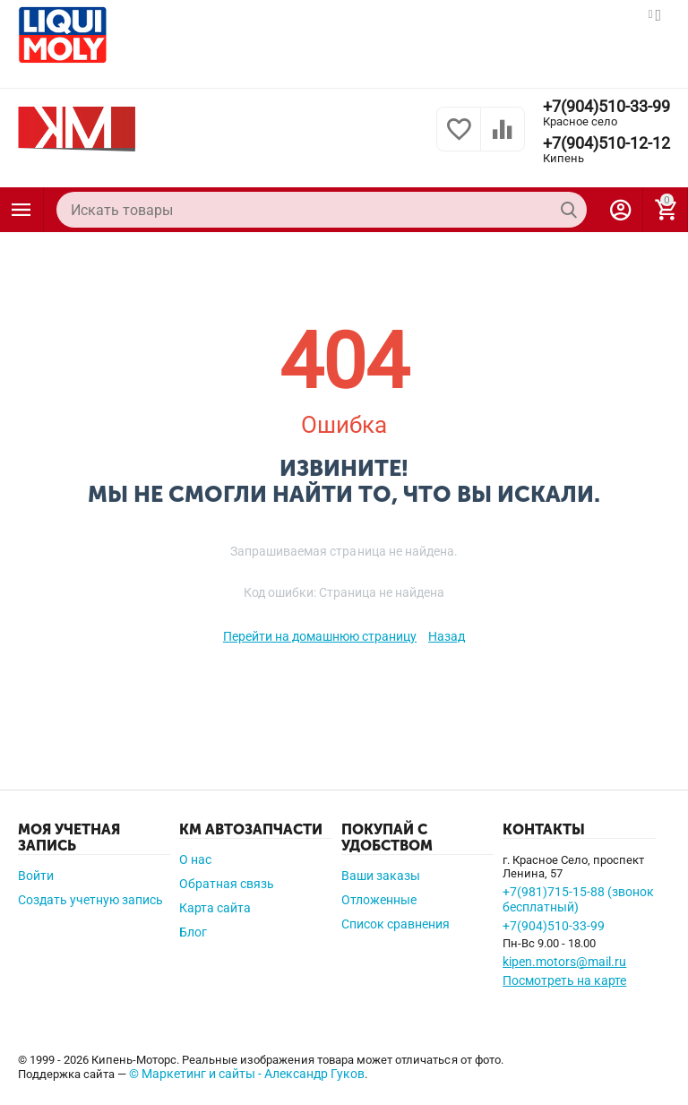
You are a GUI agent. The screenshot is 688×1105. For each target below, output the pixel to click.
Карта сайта (215, 908)
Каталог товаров (21, 209)
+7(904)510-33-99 (606, 107)
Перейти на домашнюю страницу (320, 636)
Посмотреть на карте (564, 980)
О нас (195, 859)
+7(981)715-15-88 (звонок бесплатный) (578, 899)
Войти (36, 875)
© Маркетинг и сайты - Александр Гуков (247, 1073)
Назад (446, 636)
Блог (193, 932)
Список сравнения (395, 924)
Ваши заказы (380, 875)
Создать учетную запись (90, 900)
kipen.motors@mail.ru (564, 961)
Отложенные (379, 900)
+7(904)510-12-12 (606, 143)
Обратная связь (226, 883)
